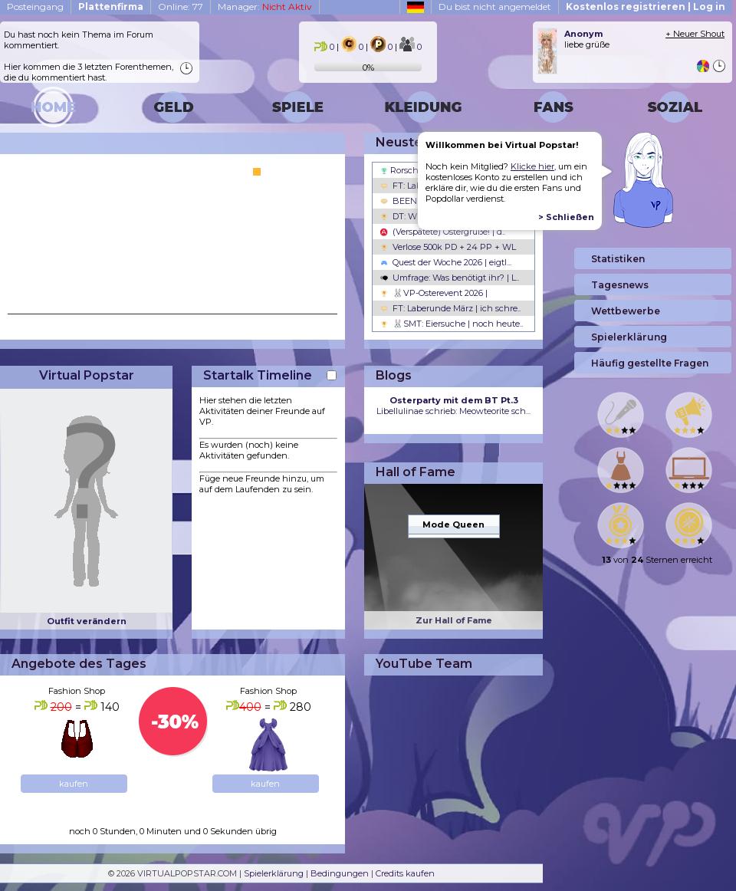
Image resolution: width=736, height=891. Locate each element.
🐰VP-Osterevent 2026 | (434, 293)
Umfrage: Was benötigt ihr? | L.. (449, 277)
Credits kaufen (405, 873)
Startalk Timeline (257, 375)
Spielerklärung (274, 873)
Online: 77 (180, 6)
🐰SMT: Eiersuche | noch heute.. (451, 323)
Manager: (265, 6)
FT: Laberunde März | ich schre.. (450, 308)
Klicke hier (532, 166)
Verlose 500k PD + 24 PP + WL (448, 247)
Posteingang (35, 6)
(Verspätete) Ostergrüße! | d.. (442, 231)
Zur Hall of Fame (454, 620)
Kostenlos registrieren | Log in (645, 6)
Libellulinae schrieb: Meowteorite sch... (453, 405)
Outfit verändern (87, 621)
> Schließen (566, 217)
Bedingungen (339, 873)
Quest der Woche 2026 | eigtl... (445, 262)
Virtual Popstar (86, 375)
